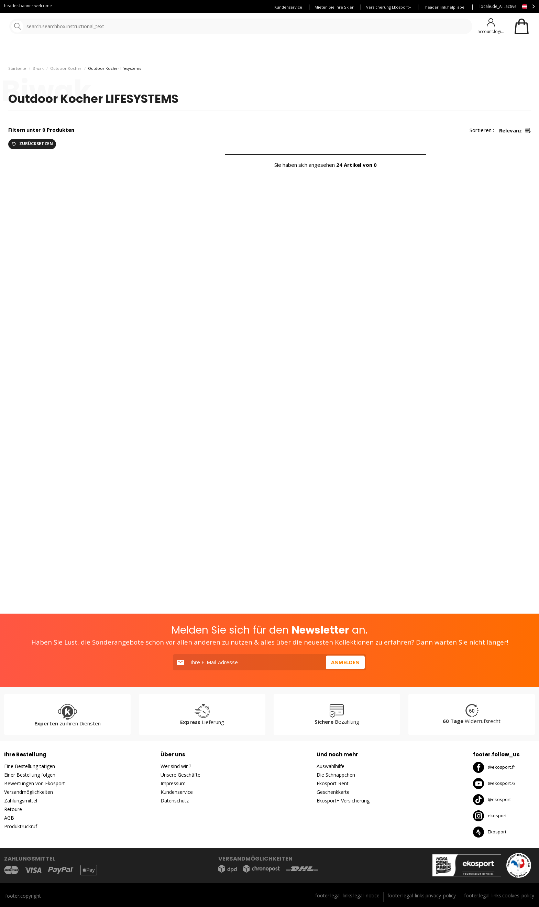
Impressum (173, 783)
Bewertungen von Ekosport (34, 783)
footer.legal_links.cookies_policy (499, 895)
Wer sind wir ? (176, 766)
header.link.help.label (445, 7)
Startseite (17, 71)
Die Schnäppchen (336, 774)
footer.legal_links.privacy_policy (421, 895)
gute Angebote (300, 51)
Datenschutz (175, 800)
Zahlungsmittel (20, 800)
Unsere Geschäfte (180, 774)
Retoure (13, 809)
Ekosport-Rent (333, 783)
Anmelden (345, 662)
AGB (9, 817)
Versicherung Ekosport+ (388, 7)
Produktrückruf (20, 826)
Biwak (38, 71)
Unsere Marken (208, 51)
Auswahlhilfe (330, 766)
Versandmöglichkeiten (28, 792)
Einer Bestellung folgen (29, 774)
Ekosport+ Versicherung (343, 800)
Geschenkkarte (333, 792)
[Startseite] (40, 26)
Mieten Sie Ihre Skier (334, 7)
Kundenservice (288, 7)
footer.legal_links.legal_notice (347, 895)
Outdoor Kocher (65, 71)
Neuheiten (250, 51)
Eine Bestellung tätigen (29, 766)
